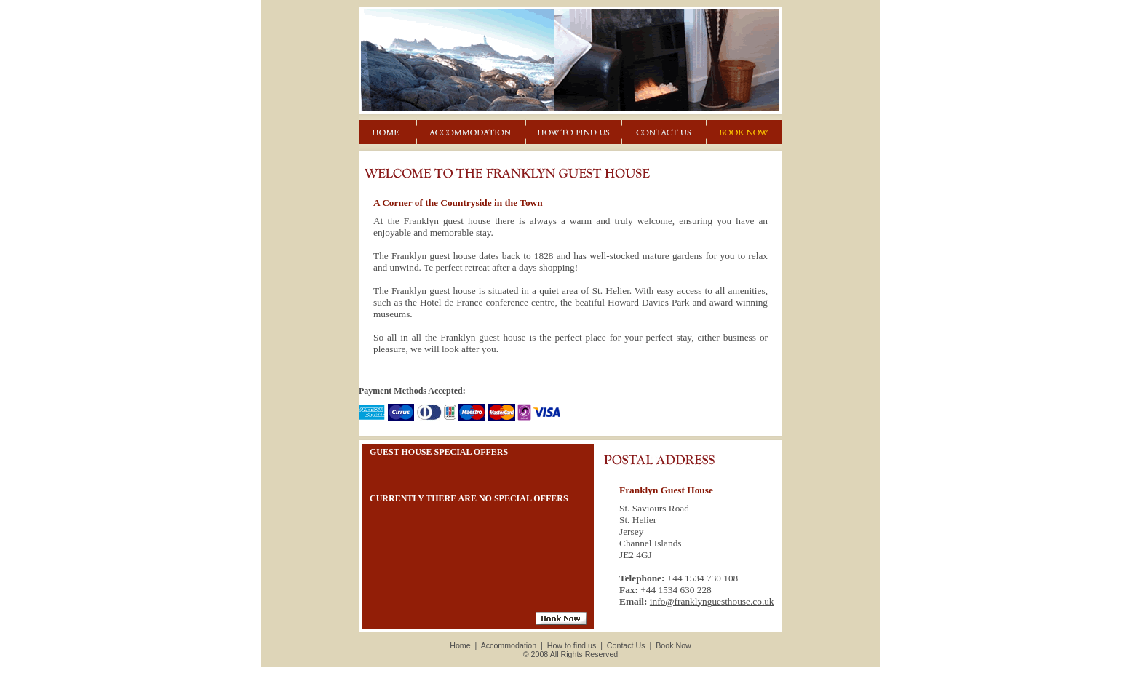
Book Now (673, 645)
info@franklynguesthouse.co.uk (712, 601)
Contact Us (626, 645)
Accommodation (508, 645)
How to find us (572, 645)
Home (460, 645)
